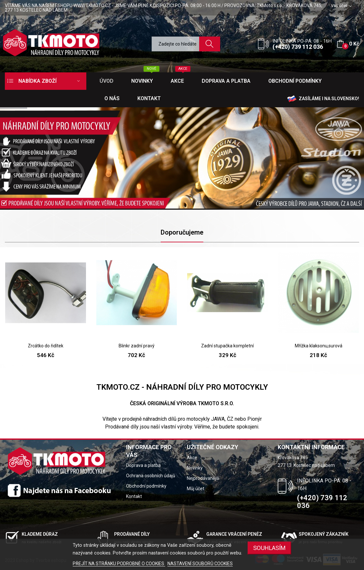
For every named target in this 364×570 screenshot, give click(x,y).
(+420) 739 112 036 (298, 46)
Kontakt (134, 496)
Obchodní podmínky (146, 486)
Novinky (195, 467)
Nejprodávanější (203, 478)
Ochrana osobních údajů (150, 475)
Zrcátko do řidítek (45, 345)
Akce (192, 457)
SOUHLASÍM (269, 547)
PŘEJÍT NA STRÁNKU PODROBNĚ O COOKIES (119, 563)
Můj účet (195, 488)
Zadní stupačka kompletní (227, 345)
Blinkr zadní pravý (137, 345)
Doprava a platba (143, 465)
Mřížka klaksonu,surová (318, 345)
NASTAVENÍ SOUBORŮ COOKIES (200, 563)
